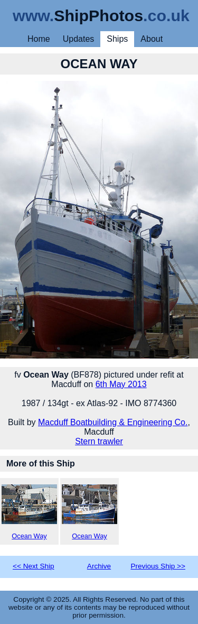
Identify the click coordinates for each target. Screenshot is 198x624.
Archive (99, 566)
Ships (117, 38)
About (151, 38)
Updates (79, 38)
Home (38, 38)
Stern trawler (99, 441)
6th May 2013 (121, 384)
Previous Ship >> (157, 566)
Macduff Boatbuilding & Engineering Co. (112, 422)
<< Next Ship (33, 566)
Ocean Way (29, 512)
